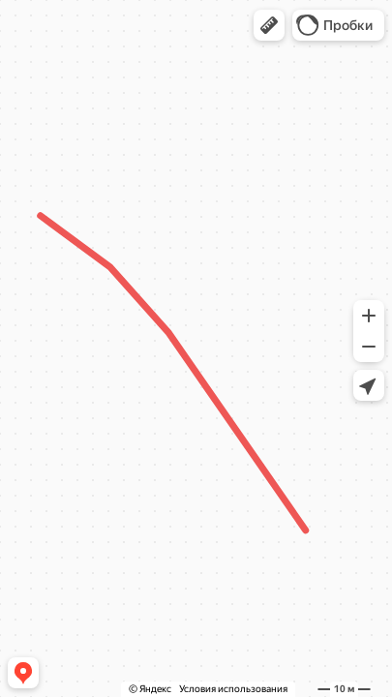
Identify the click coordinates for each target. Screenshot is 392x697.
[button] (269, 25)
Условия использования (233, 688)
